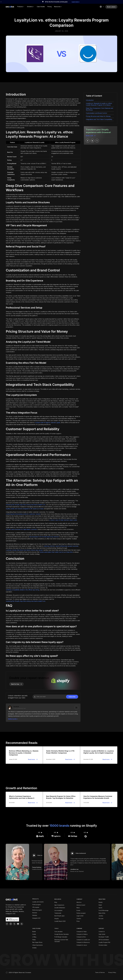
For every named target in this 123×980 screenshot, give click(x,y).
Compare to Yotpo (82, 931)
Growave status (103, 945)
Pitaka (34, 939)
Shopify (56, 918)
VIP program (35, 907)
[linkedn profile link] (76, 708)
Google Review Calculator (61, 934)
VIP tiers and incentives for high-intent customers (21, 529)
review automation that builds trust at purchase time (56, 552)
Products (35, 899)
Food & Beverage (103, 910)
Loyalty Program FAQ (104, 942)
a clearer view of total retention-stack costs (63, 520)
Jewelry (101, 915)
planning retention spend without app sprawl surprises (61, 546)
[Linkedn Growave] (21, 923)
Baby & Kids (102, 913)
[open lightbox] (36, 862)
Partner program (81, 913)
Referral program (37, 910)
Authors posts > (13, 719)
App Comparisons (59, 905)
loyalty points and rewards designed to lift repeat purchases (25, 508)
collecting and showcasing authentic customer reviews (23, 514)
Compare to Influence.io (83, 942)
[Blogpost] (24, 755)
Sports (100, 907)
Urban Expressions (37, 945)
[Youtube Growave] (18, 923)
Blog (55, 902)
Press (78, 921)
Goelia (34, 934)
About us (79, 902)
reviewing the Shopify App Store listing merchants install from (25, 504)
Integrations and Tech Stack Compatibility (99, 119)
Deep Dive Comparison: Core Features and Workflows (99, 109)
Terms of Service (100, 972)
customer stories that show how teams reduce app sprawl (24, 550)
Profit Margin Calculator (60, 937)
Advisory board (81, 905)
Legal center (80, 915)
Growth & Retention (59, 907)
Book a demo (111, 7)
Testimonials (57, 913)
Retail (100, 905)
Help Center (102, 934)
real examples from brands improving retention (44, 537)
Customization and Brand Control (96, 113)
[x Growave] (14, 923)
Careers (79, 918)
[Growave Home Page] (10, 7)
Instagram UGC (36, 918)
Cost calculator (58, 931)
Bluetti (34, 931)
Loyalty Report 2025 (60, 921)
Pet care (101, 918)
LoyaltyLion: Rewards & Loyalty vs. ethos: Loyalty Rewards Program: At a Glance (99, 104)
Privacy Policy (112, 972)
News (78, 907)
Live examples (58, 910)
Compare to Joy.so (82, 945)
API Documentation (104, 939)
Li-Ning (34, 937)
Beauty (100, 902)
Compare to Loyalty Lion (83, 939)
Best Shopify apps (59, 915)
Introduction (90, 100)
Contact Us (102, 931)
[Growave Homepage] (12, 899)
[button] (21, 7)
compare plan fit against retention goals (47, 422)
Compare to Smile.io (82, 934)
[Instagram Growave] (10, 923)
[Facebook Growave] (7, 923)
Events (78, 910)
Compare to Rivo (81, 937)
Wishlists (34, 915)
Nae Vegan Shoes (37, 942)
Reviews (34, 912)
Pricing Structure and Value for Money (98, 116)
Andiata (34, 947)
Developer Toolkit (104, 937)
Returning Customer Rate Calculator (61, 940)
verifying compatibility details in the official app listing (22, 590)
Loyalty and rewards (38, 902)
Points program (36, 904)
